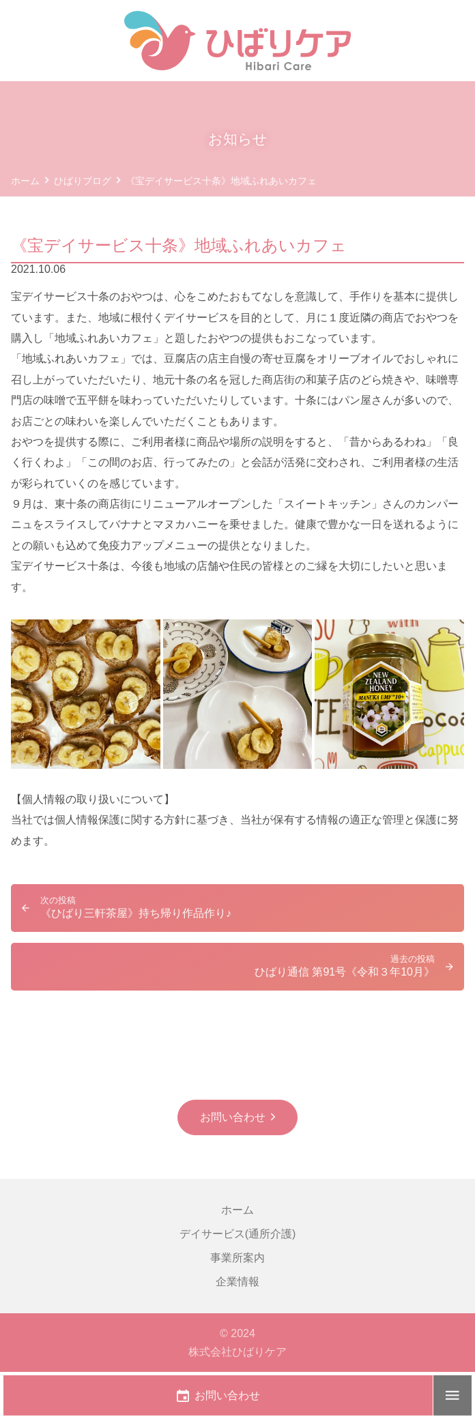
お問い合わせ (232, 1117)
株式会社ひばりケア (237, 1352)
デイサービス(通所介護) (237, 1234)
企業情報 (237, 1281)
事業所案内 (237, 1257)
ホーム (237, 1210)
